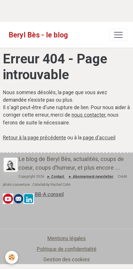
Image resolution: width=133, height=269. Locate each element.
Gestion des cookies (66, 259)
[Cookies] (11, 257)
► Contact (55, 177)
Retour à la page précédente (34, 138)
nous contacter (88, 115)
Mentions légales (66, 238)
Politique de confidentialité (67, 249)
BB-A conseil (49, 194)
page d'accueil (99, 138)
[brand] (38, 35)
